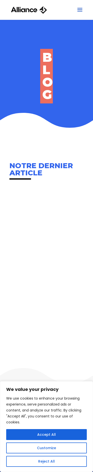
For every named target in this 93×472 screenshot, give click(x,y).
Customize (46, 447)
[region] (46, 426)
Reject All (46, 461)
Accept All (46, 434)
